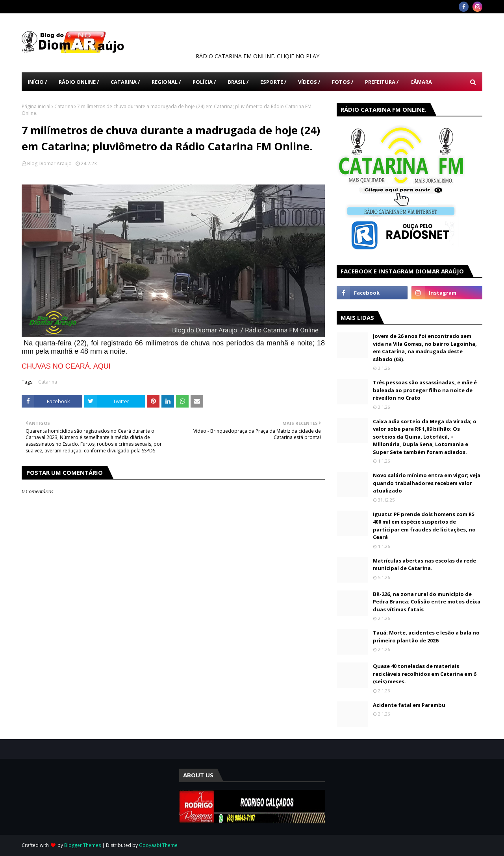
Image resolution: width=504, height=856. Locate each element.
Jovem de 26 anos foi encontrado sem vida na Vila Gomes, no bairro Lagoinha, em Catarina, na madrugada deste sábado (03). (425, 347)
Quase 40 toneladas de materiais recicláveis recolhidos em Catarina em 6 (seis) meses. (424, 673)
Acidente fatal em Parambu (409, 704)
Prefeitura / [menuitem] (381, 81)
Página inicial (36, 106)
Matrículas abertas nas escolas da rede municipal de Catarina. (424, 564)
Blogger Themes (82, 845)
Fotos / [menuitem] (342, 81)
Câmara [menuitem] (421, 81)
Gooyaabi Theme (158, 845)
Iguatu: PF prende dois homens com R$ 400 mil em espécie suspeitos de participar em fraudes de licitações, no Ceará (424, 526)
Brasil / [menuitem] (238, 81)
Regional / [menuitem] (166, 81)
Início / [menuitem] (37, 81)
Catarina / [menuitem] (125, 81)
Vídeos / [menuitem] (309, 81)
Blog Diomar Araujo (49, 163)
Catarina (63, 106)
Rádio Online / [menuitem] (79, 81)
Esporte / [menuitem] (273, 81)
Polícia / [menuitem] (204, 81)
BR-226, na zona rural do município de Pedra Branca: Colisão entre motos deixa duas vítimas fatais (426, 601)
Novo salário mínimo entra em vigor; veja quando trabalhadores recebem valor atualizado (426, 483)
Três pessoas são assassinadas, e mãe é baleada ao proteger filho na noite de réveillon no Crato (425, 390)
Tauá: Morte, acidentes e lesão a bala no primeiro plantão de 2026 (426, 636)
